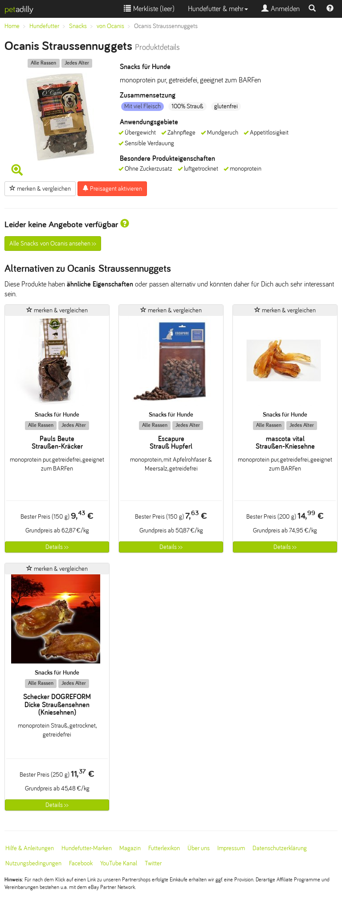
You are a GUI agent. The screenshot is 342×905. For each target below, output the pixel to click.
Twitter (153, 863)
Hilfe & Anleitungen (29, 848)
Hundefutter (44, 26)
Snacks (78, 26)
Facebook (81, 863)
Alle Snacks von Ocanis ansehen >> (52, 243)
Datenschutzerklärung (279, 848)
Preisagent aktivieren (112, 188)
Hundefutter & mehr (218, 8)
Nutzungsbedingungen (33, 863)
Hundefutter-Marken (86, 848)
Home (12, 26)
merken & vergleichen (40, 188)
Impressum (231, 848)
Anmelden (280, 8)
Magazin (130, 848)
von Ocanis (110, 26)
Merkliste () (149, 8)
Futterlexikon (164, 848)
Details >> (57, 547)
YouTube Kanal (118, 863)
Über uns (198, 848)
